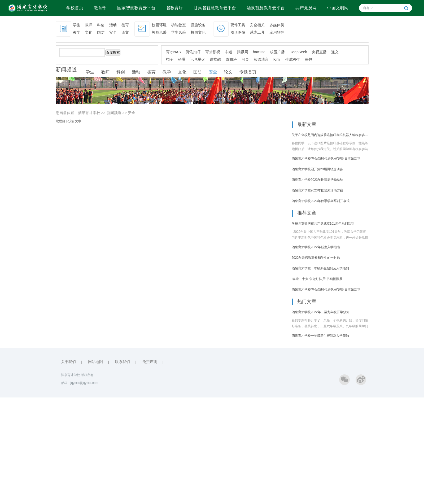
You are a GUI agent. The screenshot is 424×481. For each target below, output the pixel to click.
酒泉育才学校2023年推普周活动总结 (317, 180)
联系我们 (122, 362)
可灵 (245, 59)
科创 (100, 25)
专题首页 (247, 72)
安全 (113, 32)
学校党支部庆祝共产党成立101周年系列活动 (323, 223)
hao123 (259, 52)
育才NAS (173, 52)
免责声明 (149, 362)
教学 (76, 32)
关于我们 (68, 362)
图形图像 (237, 32)
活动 (113, 25)
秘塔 (181, 59)
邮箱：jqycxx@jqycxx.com (79, 383)
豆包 (308, 59)
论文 (125, 32)
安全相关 (257, 25)
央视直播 (319, 52)
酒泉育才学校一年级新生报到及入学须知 (320, 268)
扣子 (169, 59)
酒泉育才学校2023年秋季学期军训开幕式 (321, 201)
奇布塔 (231, 59)
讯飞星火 (197, 59)
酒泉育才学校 (89, 113)
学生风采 (178, 32)
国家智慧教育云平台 (136, 8)
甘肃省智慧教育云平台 (215, 8)
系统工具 (257, 32)
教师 (88, 25)
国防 (100, 32)
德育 (125, 25)
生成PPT (292, 59)
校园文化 (198, 32)
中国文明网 (337, 8)
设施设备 (198, 25)
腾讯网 (242, 52)
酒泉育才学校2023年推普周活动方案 (317, 190)
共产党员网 (306, 8)
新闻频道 (114, 113)
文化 (88, 32)
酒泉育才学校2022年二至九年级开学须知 (321, 312)
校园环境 (159, 25)
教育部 (100, 8)
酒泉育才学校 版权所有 (77, 375)
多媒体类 (276, 25)
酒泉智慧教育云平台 (266, 8)
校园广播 (277, 52)
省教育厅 (174, 8)
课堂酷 (215, 59)
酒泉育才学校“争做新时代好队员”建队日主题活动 (326, 158)
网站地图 (95, 362)
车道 (228, 52)
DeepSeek (298, 52)
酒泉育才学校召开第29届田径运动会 (317, 169)
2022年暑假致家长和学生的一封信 (316, 258)
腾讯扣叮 (193, 52)
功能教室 (178, 25)
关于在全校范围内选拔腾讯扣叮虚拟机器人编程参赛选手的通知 (330, 135)
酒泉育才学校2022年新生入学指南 (316, 247)
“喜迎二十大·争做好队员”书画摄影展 (317, 279)
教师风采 (159, 32)
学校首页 (74, 8)
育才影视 (212, 52)
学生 (76, 25)
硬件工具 (237, 25)
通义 (335, 52)
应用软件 (276, 32)
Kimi (277, 59)
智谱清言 (261, 59)
